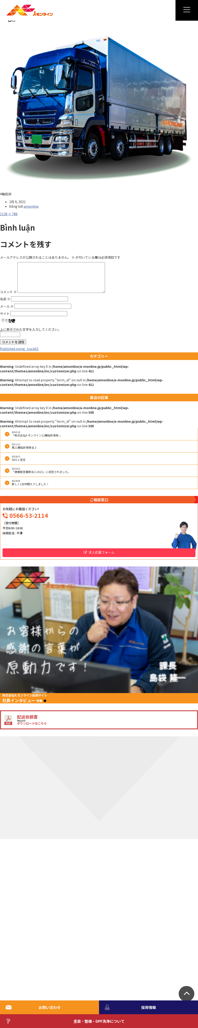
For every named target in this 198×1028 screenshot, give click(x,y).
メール (7, 306)
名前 (5, 299)
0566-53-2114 (28, 515)
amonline (31, 206)
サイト (5, 313)
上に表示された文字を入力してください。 (30, 329)
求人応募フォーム (101, 552)
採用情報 (130, 1007)
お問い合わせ (33, 1007)
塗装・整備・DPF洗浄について (65, 1021)
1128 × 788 (8, 214)
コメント (8, 291)
